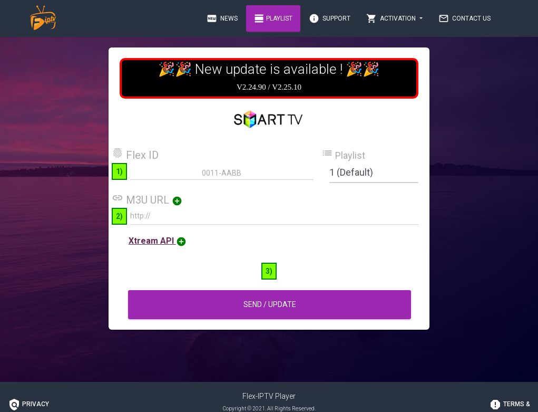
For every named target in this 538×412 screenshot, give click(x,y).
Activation (391, 18)
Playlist (273, 18)
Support (329, 18)
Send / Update (269, 304)
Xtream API (158, 241)
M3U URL (154, 200)
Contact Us (464, 18)
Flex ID (135, 154)
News (222, 18)
